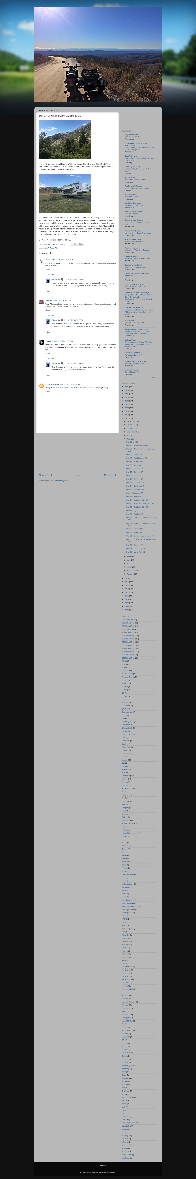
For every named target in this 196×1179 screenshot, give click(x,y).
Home (78, 475)
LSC (123, 878)
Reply (48, 269)
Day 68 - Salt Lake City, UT (137, 507)
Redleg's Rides (131, 195)
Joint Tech (126, 862)
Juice (124, 865)
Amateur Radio (128, 677)
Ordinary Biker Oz (132, 167)
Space (124, 1043)
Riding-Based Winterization (135, 267)
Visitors (125, 1129)
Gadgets (125, 808)
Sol (123, 1024)
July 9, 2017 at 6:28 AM (63, 341)
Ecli (123, 763)
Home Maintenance (129, 833)
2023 (127, 397)
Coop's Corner (131, 156)
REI (123, 932)
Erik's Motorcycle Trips (134, 284)
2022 (127, 401)
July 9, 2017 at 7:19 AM (73, 363)
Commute (126, 741)
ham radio (126, 820)
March (129, 567)
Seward (125, 999)
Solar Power (127, 1030)
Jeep (124, 859)
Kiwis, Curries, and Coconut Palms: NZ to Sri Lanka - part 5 (139, 148)
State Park (126, 1053)
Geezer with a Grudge (134, 220)
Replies (51, 275)
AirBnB (125, 667)
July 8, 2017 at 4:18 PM (65, 260)
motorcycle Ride (128, 910)
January (130, 574)
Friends (125, 801)
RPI (123, 961)
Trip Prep (125, 1091)
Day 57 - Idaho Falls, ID (135, 552)
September (131, 432)
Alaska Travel (127, 674)
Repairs (125, 941)
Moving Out (126, 913)
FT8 (123, 804)
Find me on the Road (134, 212)
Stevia (124, 1056)
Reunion (125, 948)
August (130, 435)
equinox (125, 766)
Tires (124, 1072)
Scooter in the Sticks (134, 265)
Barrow (125, 687)
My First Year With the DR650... (136, 286)
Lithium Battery (128, 874)
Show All (154, 377)
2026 (127, 387)
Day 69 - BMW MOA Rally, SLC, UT (140, 504)
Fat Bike (125, 785)
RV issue (125, 973)
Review (125, 951)
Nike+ (124, 916)
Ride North (129, 321)
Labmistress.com (132, 370)
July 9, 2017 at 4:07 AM (62, 300)
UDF (124, 1113)
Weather (125, 1145)
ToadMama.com (131, 256)
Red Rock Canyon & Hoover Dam (137, 259)
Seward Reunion (128, 1002)
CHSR (124, 731)
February (131, 570)
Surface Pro (126, 1062)
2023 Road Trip (128, 648)
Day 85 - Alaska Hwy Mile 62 (137, 445)
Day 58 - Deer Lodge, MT (136, 549)
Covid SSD (126, 747)
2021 (127, 404)
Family (124, 779)
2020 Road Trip (128, 639)
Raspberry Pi (127, 929)
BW (123, 718)
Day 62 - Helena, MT (134, 532)
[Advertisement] (77, 453)
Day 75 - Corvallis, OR (135, 483)
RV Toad (125, 986)
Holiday (125, 830)
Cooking (125, 744)
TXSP (124, 1104)
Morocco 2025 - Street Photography (138, 233)
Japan (124, 855)
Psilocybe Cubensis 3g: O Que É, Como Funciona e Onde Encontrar (138, 332)
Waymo (125, 1142)
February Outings (131, 214)
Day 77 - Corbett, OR (134, 476)
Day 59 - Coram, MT (134, 545)
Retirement (126, 945)
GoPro (124, 817)
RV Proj (125, 976)
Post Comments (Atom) (59, 481)
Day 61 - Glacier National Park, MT (140, 536)
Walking (125, 1136)
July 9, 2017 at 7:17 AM (73, 320)
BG (123, 693)
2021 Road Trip (128, 642)
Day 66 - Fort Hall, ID (134, 514)
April (129, 563)
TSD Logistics (127, 1097)
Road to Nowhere (132, 248)
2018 (127, 415)
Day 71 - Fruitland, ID (134, 497)
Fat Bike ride (127, 789)
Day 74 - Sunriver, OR (135, 486)
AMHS (124, 680)
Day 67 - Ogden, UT (134, 511)
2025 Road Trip (128, 655)
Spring (124, 1046)
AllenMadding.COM (133, 239)
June (129, 556)
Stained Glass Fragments (134, 242)
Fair (123, 773)
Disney (124, 757)
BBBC (124, 690)
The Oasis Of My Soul (134, 353)
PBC (124, 925)
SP (123, 1040)
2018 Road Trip (128, 632)
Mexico (125, 890)
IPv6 (124, 852)
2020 (127, 408)
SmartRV (125, 1015)
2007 (127, 610)
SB (123, 992)
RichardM (56, 279)
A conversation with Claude (135, 180)
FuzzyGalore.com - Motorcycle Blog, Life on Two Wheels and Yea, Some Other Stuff (139, 295)
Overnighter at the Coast (134, 205)
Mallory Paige (130, 340)
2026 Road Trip (128, 658)
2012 (127, 592)
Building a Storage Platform (135, 363)
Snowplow (126, 1018)
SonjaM (49, 300)
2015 (127, 582)
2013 (127, 589)
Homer (124, 836)
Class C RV (126, 734)
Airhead (125, 671)
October (130, 428)
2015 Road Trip (128, 623)
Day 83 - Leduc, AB (134, 455)
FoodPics (125, 795)
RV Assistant (127, 967)
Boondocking (127, 712)
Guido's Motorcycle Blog (135, 361)
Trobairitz (50, 341)
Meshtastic (126, 887)
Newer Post (45, 475)
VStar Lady (50, 260)
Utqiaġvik (125, 1126)
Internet (125, 846)
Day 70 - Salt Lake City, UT (137, 500)
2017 (127, 418)
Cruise (124, 750)
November (131, 425)
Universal (125, 1117)
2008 (127, 606)
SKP (124, 1011)
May (129, 560)
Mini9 (124, 894)
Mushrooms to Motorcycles (136, 329)
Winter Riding (127, 1155)
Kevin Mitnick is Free (132, 372)
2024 (127, 394)
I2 (122, 839)
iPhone (125, 849)
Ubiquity (125, 1110)
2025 (127, 390)
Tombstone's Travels (133, 186)
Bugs (124, 715)
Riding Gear (127, 957)
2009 (127, 603)
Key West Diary (131, 135)
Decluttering (127, 754)
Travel (124, 1085)
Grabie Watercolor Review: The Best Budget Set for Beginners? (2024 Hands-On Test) (138, 344)
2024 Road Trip (128, 652)
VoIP (124, 1132)
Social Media (127, 1021)
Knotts (124, 868)
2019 (127, 411)
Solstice (125, 1034)
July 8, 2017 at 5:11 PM (73, 279)
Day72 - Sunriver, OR (134, 493)
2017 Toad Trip (128, 629)
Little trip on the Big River (134, 323)
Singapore (126, 1008)
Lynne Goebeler (52, 384)
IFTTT (124, 843)
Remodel (125, 935)
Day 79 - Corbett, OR (134, 469)
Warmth (125, 1139)
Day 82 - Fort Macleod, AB (136, 458)
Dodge (124, 760)
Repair (124, 938)
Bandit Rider (130, 178)
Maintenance (127, 884)
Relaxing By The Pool (133, 137)
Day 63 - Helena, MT (134, 529)
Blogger (125, 703)
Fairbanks (126, 776)
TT (123, 1101)
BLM (124, 699)
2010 (127, 599)
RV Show (125, 983)
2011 (127, 596)
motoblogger (127, 903)
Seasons (125, 995)
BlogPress (126, 706)
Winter (124, 1152)
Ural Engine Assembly (130, 1123)
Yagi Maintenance (131, 197)
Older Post (110, 475)
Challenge (126, 725)
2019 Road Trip (128, 636)
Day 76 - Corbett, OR (134, 479)
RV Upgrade (127, 989)
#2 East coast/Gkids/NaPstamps (137, 188)
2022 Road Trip (128, 645)
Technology (126, 1066)
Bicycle (125, 696)
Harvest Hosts (127, 823)
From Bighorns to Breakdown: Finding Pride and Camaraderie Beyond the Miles (139, 312)
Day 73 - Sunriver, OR (135, 490)
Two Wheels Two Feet (134, 308)
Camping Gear (128, 722)
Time (126, 278)
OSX (124, 922)
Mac (123, 881)
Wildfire (125, 1148)
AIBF (124, 664)
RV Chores (126, 970)
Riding (124, 954)
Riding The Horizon (133, 231)
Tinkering (125, 1069)
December (131, 421)
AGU (124, 661)
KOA (124, 871)
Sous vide (126, 1037)
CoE (123, 738)
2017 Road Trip (51, 248)
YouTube (125, 1158)
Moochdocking (127, 900)
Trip (123, 1088)
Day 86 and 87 (132, 442)
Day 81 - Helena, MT (134, 462)
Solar (124, 1027)
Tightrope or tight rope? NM (135, 355)
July (129, 439)
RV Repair (126, 980)
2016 (127, 578)
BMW (124, 709)
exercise (125, 769)
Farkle (124, 782)
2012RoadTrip (127, 620)
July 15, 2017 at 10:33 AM (70, 384)
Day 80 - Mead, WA (134, 465)
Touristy (125, 1078)
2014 (127, 585)
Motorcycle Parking (129, 906)
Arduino (125, 683)
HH (123, 827)
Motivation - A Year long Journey (137, 250)
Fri (123, 798)
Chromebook (127, 728)
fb (122, 792)
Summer (125, 1059)
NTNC (124, 919)
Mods (124, 897)
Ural (123, 1120)
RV (123, 964)
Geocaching (127, 814)
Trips (124, 1094)
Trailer (124, 1081)
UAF (124, 1107)
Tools (124, 1075)
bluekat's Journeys (133, 203)
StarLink (125, 1050)
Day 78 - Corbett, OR (134, 472)
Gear (124, 811)
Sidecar (125, 1005)
